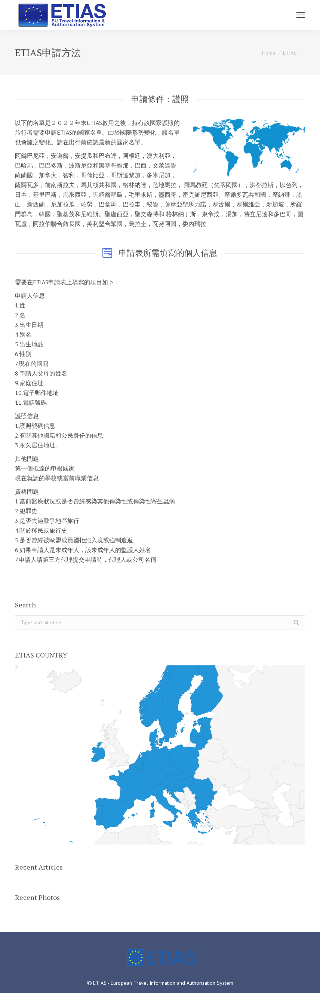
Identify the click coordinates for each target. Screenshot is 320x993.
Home (269, 52)
